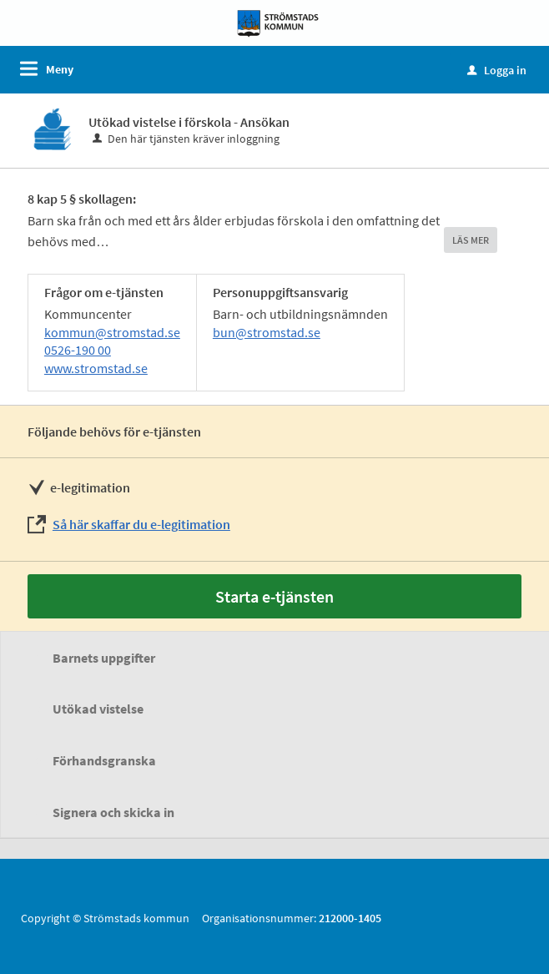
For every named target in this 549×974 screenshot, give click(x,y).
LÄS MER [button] (470, 240)
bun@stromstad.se (266, 332)
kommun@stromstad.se (112, 332)
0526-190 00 (77, 349)
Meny (59, 69)
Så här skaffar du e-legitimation (141, 524)
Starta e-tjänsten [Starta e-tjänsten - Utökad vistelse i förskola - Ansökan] (274, 596)
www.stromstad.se (96, 368)
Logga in (496, 70)
